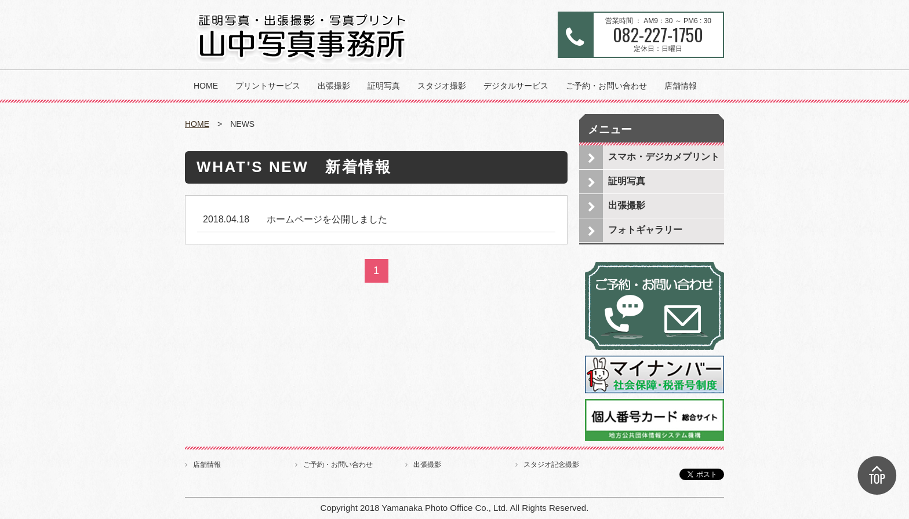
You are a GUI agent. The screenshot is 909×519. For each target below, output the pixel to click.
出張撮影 (334, 85)
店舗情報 (680, 85)
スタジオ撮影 (441, 85)
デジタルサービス (515, 85)
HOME (206, 85)
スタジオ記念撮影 (551, 464)
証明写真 (384, 85)
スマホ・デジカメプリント (663, 157)
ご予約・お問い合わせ (606, 85)
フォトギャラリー (645, 230)
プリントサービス (267, 85)
